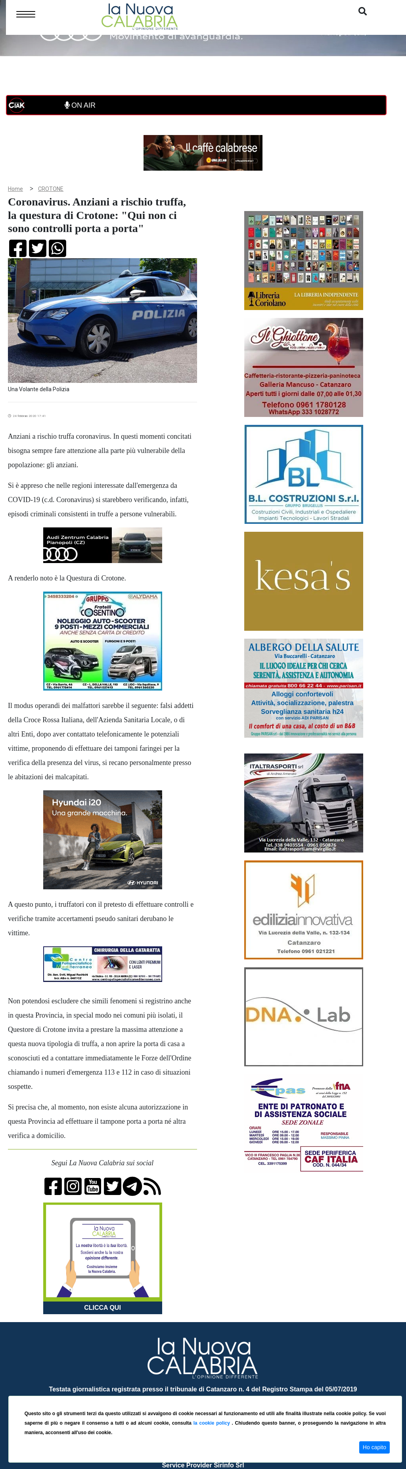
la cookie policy (212, 1423)
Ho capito (374, 1447)
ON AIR (80, 105)
